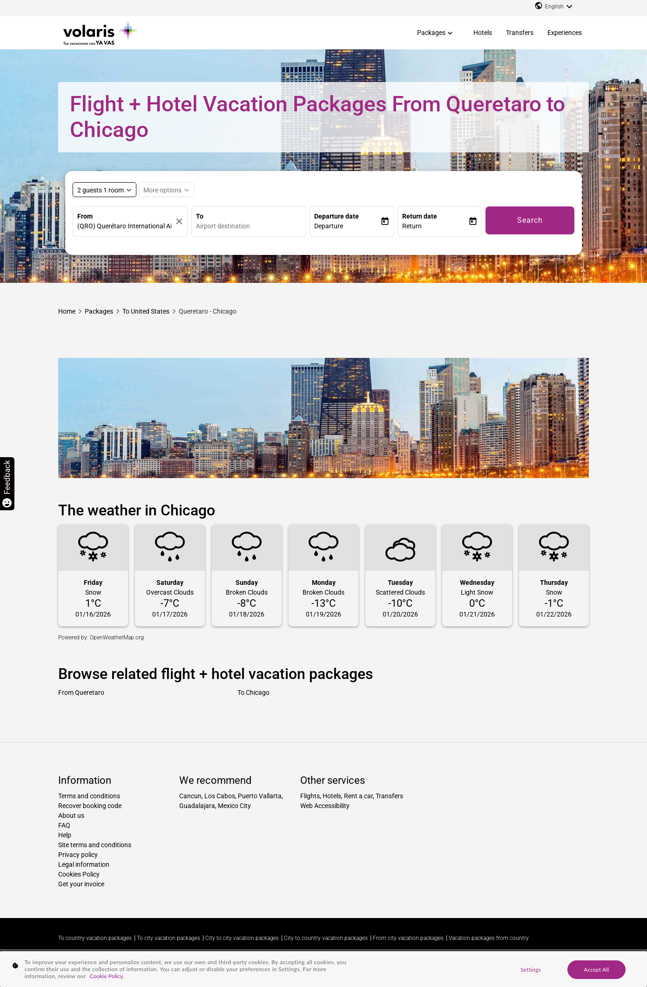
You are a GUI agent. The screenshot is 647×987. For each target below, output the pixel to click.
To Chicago (253, 692)
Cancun (190, 796)
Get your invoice (81, 884)
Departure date (336, 216)
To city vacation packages (168, 938)
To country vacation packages (95, 938)
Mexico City (234, 805)
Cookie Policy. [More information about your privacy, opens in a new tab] (107, 976)
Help (64, 835)
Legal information (83, 864)
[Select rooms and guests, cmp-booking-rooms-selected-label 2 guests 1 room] (104, 189)
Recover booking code (89, 805)
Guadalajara (197, 805)
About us (71, 815)
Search (530, 220)
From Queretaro (81, 692)
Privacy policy (78, 854)
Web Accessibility (325, 805)
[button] (347, 226)
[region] (323, 969)
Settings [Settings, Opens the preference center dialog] (530, 969)
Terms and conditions (89, 796)
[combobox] (251, 226)
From (85, 216)
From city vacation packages (408, 938)
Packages (431, 32)
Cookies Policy (79, 874)
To (199, 216)
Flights (310, 796)
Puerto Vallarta (260, 796)
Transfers (519, 32)
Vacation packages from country (489, 938)
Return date (419, 216)
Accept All (596, 969)
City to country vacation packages (326, 938)
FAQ (64, 825)
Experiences (564, 32)
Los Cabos (219, 796)
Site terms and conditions (94, 845)
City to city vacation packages (242, 938)
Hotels (482, 32)
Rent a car (358, 796)
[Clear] (179, 221)
